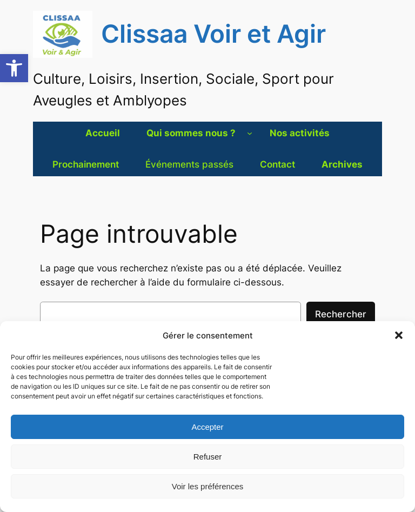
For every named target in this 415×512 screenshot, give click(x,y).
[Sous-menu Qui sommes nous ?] (249, 133)
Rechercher (340, 314)
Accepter (207, 426)
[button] (14, 68)
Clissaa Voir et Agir (213, 34)
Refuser (207, 456)
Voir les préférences (208, 486)
